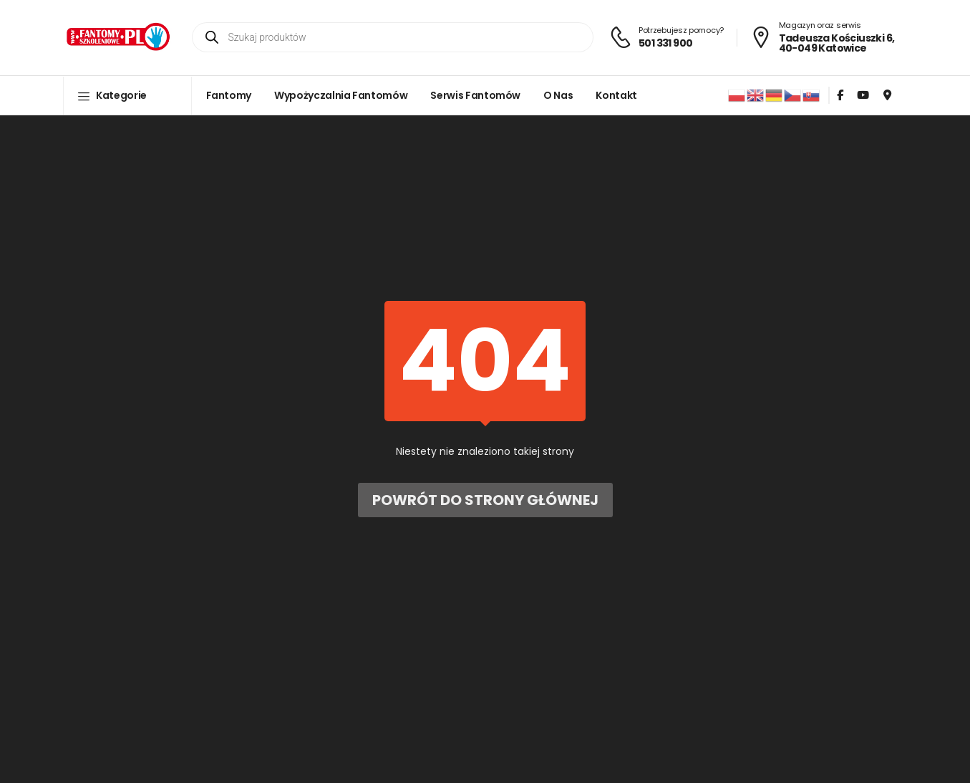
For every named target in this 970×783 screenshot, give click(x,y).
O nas (558, 95)
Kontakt (616, 95)
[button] (127, 96)
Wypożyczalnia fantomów (340, 95)
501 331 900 (665, 43)
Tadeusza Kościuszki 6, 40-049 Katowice (837, 43)
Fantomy (229, 95)
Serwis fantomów (475, 95)
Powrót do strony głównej (485, 500)
